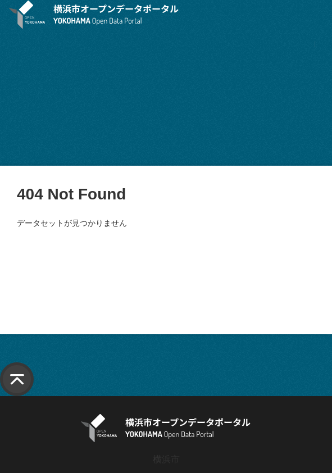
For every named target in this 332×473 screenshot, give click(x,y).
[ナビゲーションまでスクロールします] (315, 44)
